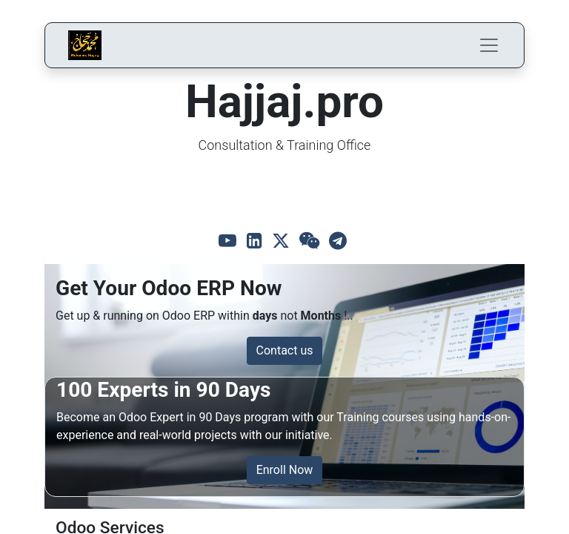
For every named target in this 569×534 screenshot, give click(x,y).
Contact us (284, 350)
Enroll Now (284, 470)
